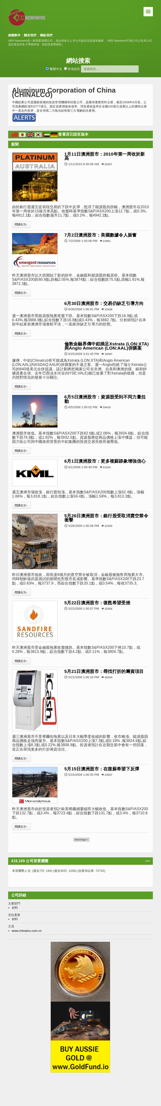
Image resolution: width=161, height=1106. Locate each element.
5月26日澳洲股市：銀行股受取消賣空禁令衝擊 (106, 517)
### (147, 861)
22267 (108, 164)
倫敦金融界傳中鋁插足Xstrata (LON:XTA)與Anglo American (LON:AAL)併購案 (106, 346)
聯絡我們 (46, 35)
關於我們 (30, 35)
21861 (107, 240)
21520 (108, 525)
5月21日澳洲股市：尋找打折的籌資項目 (104, 671)
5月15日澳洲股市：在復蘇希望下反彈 (101, 768)
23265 (108, 608)
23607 (108, 774)
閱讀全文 (21, 224)
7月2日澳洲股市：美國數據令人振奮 (100, 235)
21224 (107, 467)
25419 (107, 407)
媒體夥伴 (14, 35)
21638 (108, 309)
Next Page (81, 840)
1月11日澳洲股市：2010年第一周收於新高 (104, 156)
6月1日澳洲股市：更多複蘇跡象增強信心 (105, 461)
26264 (108, 677)
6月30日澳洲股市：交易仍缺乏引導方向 (104, 303)
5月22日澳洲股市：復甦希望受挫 (97, 602)
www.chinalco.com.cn (27, 931)
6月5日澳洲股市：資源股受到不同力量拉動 (105, 399)
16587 (108, 353)
